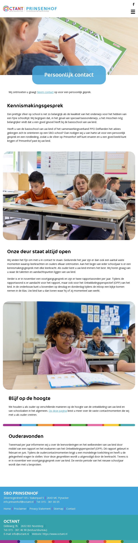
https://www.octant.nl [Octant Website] (55, 534)
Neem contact (45, 92)
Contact (70, 508)
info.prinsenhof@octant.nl (18, 502)
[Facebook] (133, 4)
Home (7, 508)
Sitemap (58, 508)
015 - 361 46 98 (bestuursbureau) (27, 530)
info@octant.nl (20, 534)
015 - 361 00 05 (50, 502)
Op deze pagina (58, 410)
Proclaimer (20, 508)
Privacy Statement (40, 508)
